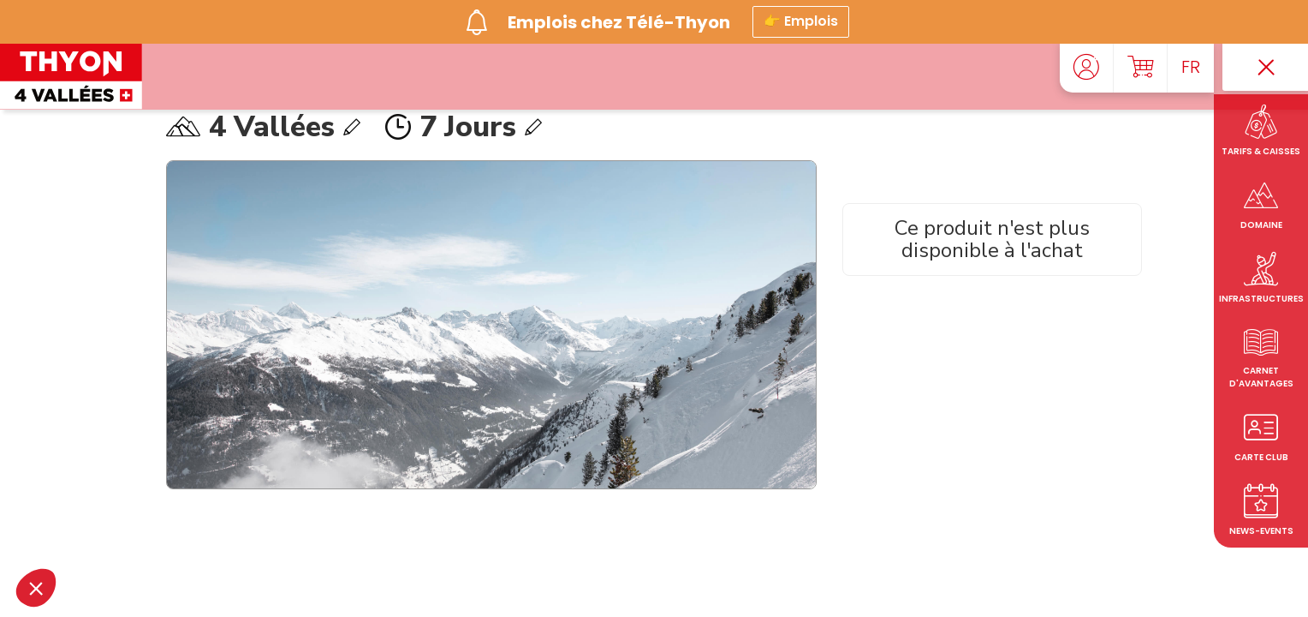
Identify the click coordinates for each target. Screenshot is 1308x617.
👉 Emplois (801, 20)
